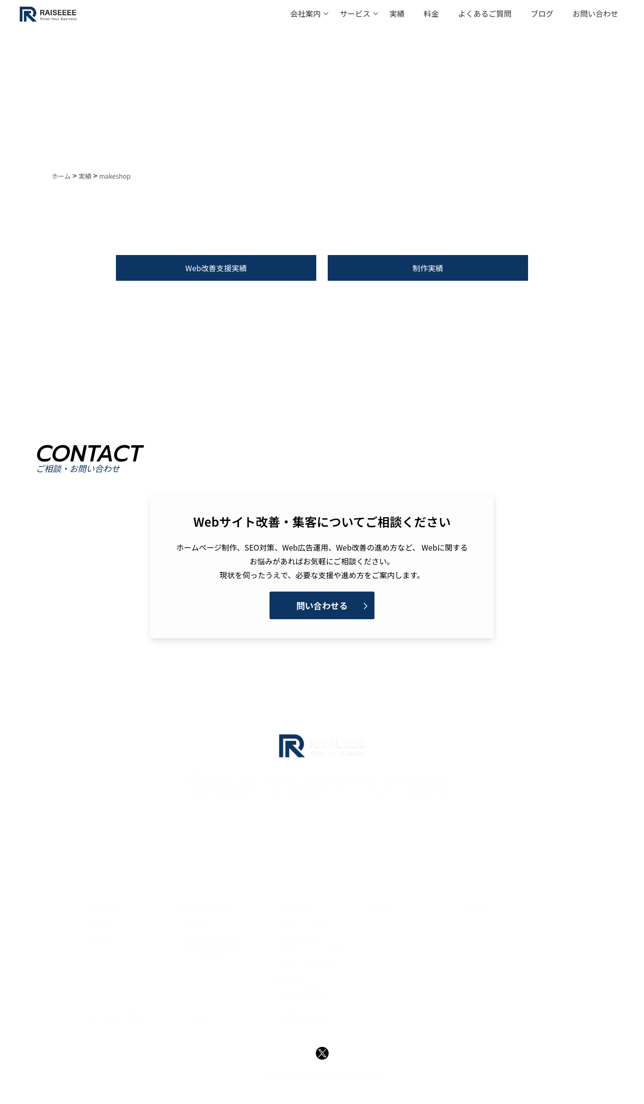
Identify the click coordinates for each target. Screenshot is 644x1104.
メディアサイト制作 (306, 965)
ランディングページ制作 (312, 951)
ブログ (541, 13)
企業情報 (100, 937)
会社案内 (305, 13)
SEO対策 (291, 978)
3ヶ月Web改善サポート (216, 937)
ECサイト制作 (298, 937)
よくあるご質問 (484, 13)
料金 (431, 13)
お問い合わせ (595, 13)
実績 (397, 13)
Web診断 (196, 923)
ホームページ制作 (303, 923)
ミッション (103, 923)
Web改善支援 (207, 908)
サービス (355, 13)
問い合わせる (322, 605)
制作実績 (428, 268)
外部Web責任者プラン (214, 951)
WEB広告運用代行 (304, 992)
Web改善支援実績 (216, 268)
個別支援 (294, 908)
